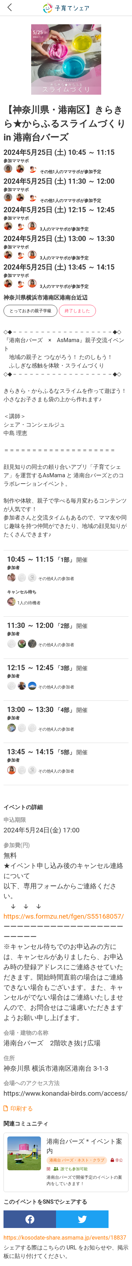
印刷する (18, 1108)
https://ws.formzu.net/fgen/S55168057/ (64, 916)
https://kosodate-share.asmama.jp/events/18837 (65, 1237)
